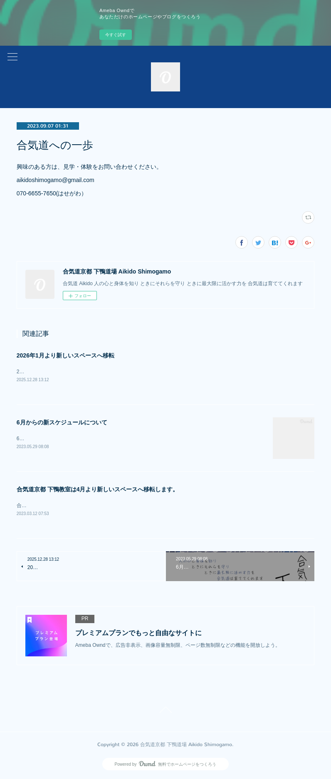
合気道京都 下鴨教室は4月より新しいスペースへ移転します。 (98, 490)
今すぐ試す (115, 34)
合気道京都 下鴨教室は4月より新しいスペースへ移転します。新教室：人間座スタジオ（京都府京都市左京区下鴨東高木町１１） (161, 506)
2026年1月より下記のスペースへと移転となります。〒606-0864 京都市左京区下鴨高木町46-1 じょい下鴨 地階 (149, 372)
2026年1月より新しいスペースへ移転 (65, 355)
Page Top (165, 712)
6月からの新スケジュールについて (62, 422)
